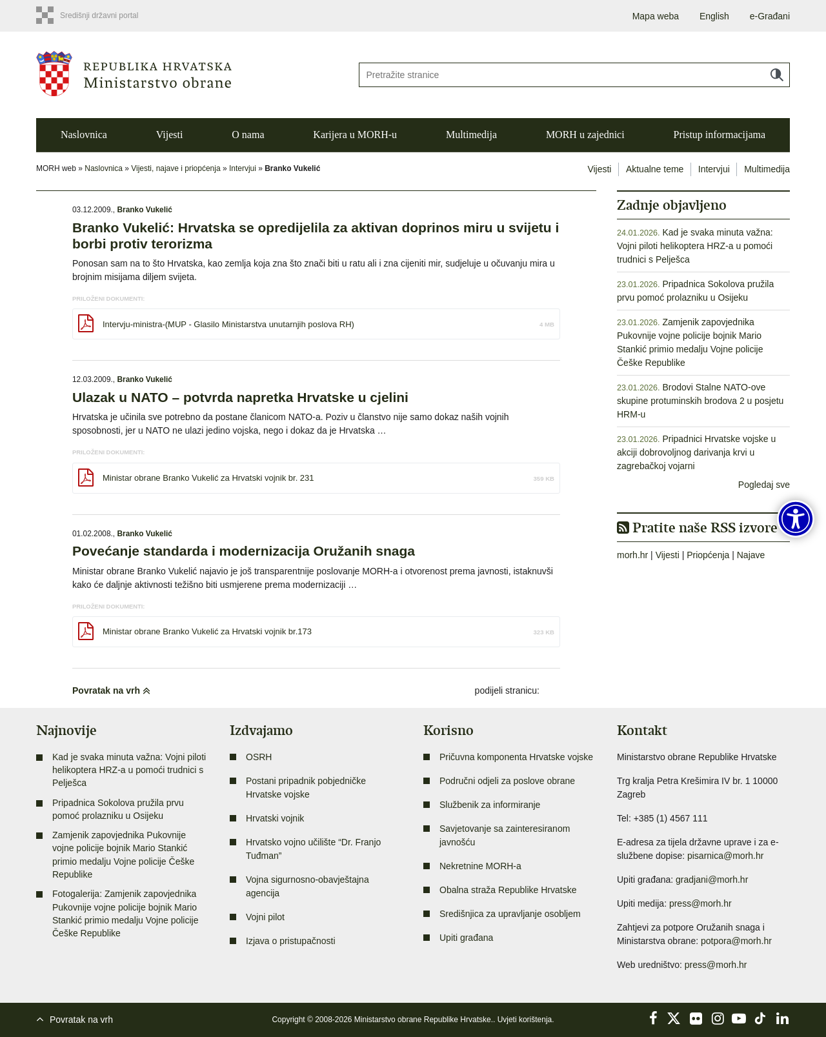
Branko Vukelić (144, 209)
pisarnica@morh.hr (725, 856)
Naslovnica (84, 134)
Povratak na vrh (111, 690)
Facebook (653, 1018)
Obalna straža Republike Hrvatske (507, 890)
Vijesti (169, 134)
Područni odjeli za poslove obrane (507, 781)
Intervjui (242, 168)
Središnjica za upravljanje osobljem (510, 914)
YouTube (739, 1018)
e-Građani (770, 16)
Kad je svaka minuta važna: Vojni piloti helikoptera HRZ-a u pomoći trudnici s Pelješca (695, 246)
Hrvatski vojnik (275, 818)
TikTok (761, 1018)
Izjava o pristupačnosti (291, 941)
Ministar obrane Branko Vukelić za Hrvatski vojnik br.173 (207, 631)
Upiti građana (466, 937)
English (714, 16)
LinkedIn (782, 1018)
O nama (248, 134)
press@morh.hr (700, 903)
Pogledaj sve (764, 484)
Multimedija (471, 134)
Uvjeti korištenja (525, 1019)
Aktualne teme (655, 169)
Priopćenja (708, 555)
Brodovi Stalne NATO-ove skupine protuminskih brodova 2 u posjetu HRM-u (700, 400)
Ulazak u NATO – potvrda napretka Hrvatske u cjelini (240, 397)
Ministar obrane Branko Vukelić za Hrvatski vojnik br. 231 (208, 478)
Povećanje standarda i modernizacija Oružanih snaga (243, 550)
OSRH (259, 757)
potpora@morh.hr (736, 941)
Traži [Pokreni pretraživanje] (777, 74)
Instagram (717, 1018)
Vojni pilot (265, 917)
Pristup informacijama (719, 134)
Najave (751, 555)
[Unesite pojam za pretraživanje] (574, 75)
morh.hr (632, 555)
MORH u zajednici (585, 134)
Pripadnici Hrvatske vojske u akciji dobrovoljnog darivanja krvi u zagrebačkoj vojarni (696, 452)
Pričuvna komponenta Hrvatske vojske (516, 757)
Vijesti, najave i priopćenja (175, 168)
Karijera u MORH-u (355, 134)
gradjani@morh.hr (712, 879)
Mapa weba (655, 16)
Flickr (696, 1018)
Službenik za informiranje (489, 805)
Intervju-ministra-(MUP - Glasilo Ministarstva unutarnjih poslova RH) (228, 324)
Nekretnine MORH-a (480, 866)
